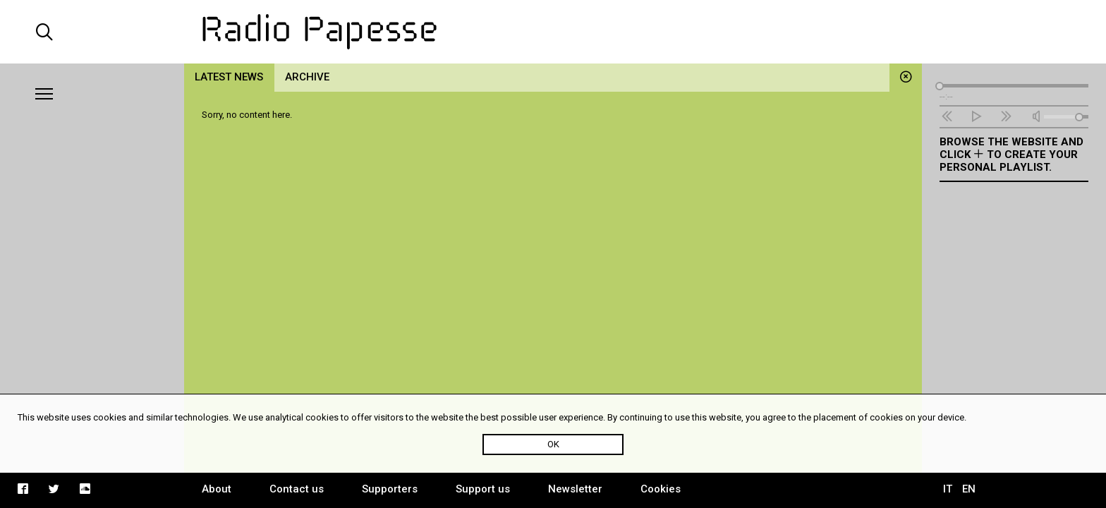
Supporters (390, 489)
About (216, 489)
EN (969, 489)
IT (947, 489)
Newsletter (575, 489)
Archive (307, 77)
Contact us (296, 489)
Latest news (229, 77)
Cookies (660, 489)
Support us (483, 489)
